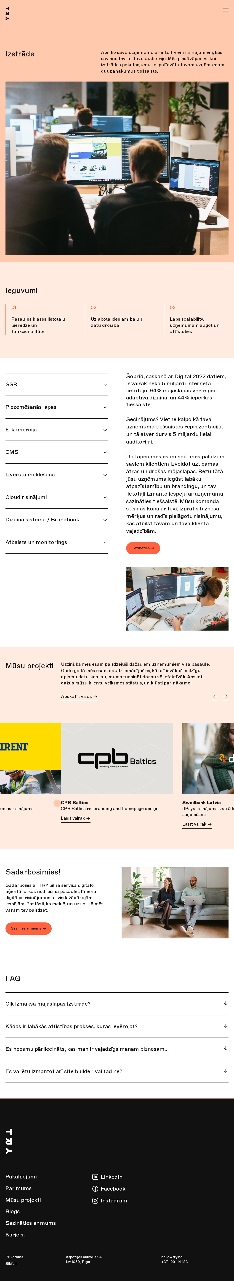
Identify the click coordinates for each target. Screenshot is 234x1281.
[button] (226, 10)
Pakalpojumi (21, 1176)
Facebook (113, 1188)
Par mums (18, 1188)
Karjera (15, 1234)
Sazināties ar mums (30, 1223)
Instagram (114, 1200)
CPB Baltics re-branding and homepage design (104, 812)
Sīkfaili (11, 1264)
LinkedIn (111, 1176)
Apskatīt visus (79, 697)
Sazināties (143, 548)
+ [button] (57, 803)
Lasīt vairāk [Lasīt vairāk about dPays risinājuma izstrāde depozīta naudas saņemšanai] (198, 825)
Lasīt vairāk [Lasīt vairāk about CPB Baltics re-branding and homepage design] (77, 825)
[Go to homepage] (12, 15)
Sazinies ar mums (28, 929)
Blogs (12, 1211)
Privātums (14, 1257)
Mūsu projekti (23, 1199)
